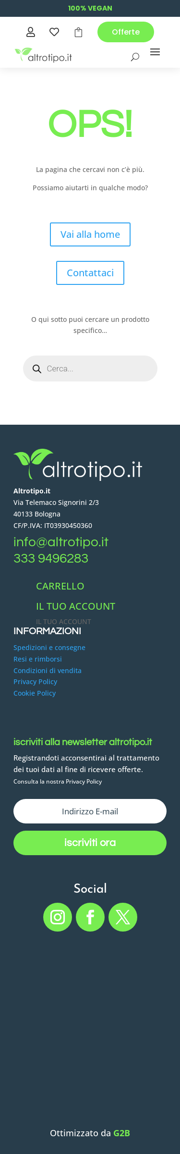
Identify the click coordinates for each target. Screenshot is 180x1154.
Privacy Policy (35, 681)
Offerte (126, 31)
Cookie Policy (34, 693)
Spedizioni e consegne (49, 647)
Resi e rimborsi (37, 658)
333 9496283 (50, 558)
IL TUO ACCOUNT (75, 606)
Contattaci (90, 272)
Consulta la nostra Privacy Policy (57, 781)
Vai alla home (90, 234)
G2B (121, 1133)
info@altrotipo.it (60, 542)
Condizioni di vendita (47, 670)
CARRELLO (60, 585)
